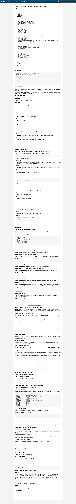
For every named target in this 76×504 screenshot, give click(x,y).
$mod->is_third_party (22, 29)
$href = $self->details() (22, 48)
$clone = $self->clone (22, 31)
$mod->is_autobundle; (22, 28)
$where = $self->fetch (22, 32)
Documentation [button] (22, 1)
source (23, 4)
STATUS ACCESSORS (20, 17)
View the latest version (42, 6)
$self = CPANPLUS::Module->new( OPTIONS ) (26, 20)
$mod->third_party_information (23, 30)
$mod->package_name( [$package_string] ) (25, 21)
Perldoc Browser (6, 1)
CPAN (25, 4)
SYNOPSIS (19, 12)
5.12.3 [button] (13, 1)
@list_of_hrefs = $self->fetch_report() (24, 50)
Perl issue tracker (41, 502)
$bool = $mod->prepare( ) (22, 37)
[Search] (68, 2)
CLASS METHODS (20, 14)
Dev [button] (16, 1)
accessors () (20, 15)
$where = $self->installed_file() (23, 45)
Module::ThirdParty (44, 285)
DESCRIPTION (19, 13)
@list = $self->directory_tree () (23, 55)
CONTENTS (18, 8)
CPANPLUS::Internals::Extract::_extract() (34, 305)
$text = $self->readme (22, 42)
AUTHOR (18, 62)
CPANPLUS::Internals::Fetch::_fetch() (38, 300)
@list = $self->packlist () (22, 56)
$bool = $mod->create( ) (22, 38)
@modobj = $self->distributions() (23, 53)
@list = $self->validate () (22, 57)
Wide (58, 1)
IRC (49, 502)
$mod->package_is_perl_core (23, 24)
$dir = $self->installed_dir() (22, 46)
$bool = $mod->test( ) (22, 39)
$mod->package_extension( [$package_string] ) (26, 23)
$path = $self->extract (22, 33)
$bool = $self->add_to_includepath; (24, 58)
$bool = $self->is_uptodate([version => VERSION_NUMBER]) (28, 47)
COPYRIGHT (19, 63)
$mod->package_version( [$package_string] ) (26, 22)
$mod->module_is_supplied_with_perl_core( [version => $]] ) (28, 25)
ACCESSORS (19, 16)
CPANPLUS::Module (18, 4)
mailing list (46, 502)
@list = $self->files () (21, 54)
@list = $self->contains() (22, 49)
